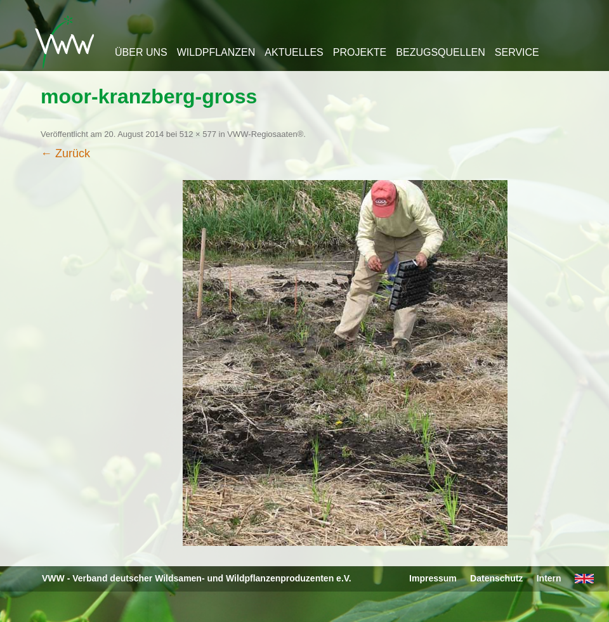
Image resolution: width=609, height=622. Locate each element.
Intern (549, 578)
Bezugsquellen (440, 52)
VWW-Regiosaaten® (265, 134)
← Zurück (65, 153)
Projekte (359, 52)
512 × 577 (198, 134)
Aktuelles (294, 52)
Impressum (433, 578)
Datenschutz (496, 578)
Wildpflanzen (216, 52)
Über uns (141, 52)
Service (517, 52)
